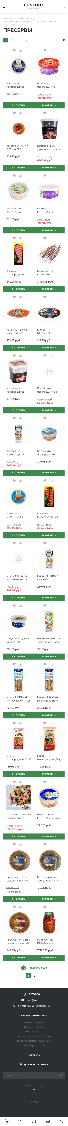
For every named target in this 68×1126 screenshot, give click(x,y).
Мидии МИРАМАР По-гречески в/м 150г (18, 699)
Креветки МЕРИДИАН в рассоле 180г (14, 517)
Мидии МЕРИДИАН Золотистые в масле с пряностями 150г (48, 642)
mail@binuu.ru (34, 1000)
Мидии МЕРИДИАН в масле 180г (17, 640)
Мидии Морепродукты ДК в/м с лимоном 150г (18, 759)
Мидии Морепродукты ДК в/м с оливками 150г (49, 759)
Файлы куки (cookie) (34, 1045)
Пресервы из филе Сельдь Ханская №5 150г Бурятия (17, 881)
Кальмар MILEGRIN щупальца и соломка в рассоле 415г (48, 149)
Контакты (34, 1054)
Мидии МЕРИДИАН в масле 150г (48, 578)
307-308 (34, 994)
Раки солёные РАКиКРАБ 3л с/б (47, 941)
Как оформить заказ (34, 1015)
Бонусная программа (34, 1064)
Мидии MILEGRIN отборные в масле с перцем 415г (17, 579)
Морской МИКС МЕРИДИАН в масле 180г (49, 818)
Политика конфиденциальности (34, 1040)
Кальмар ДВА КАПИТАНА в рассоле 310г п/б (15, 212)
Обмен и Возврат (34, 1027)
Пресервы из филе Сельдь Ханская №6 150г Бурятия (48, 881)
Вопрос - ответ (34, 1031)
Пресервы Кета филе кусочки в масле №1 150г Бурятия (18, 943)
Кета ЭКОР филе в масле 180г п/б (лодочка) (16, 333)
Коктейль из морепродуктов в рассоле (47, 392)
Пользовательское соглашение (34, 1036)
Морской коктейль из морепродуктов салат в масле (18, 818)
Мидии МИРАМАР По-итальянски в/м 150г (47, 701)
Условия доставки (34, 1022)
